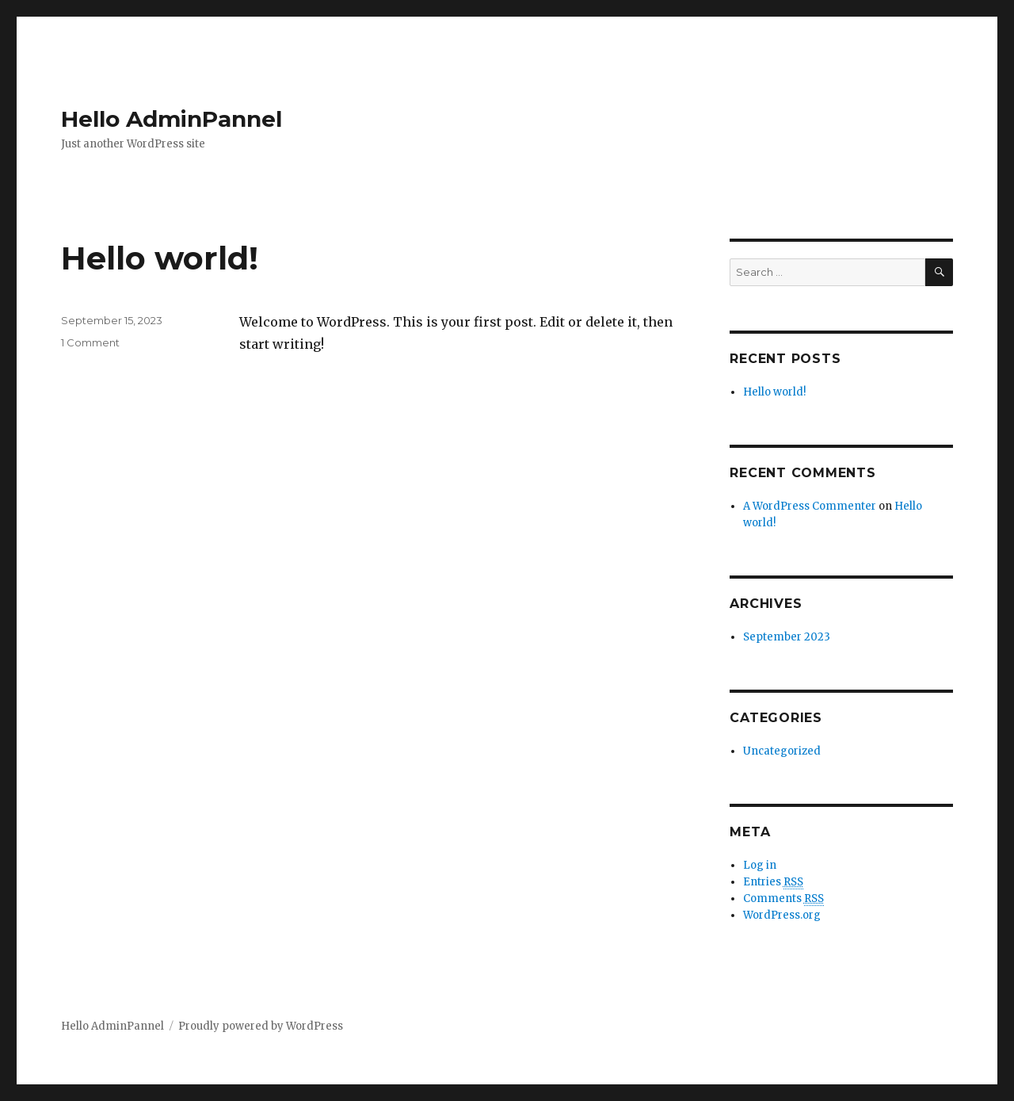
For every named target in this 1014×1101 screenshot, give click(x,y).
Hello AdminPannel (171, 118)
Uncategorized (782, 751)
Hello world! (159, 258)
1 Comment (90, 342)
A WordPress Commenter (809, 506)
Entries (773, 882)
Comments (783, 899)
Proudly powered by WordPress (260, 1026)
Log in (759, 865)
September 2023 (786, 637)
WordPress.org (782, 915)
